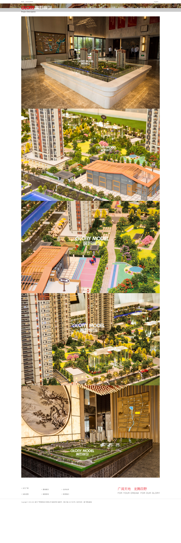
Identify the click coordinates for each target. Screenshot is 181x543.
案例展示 (46, 489)
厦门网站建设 (88, 502)
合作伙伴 (66, 489)
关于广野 (26, 488)
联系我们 (66, 494)
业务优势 (26, 494)
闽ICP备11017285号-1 (69, 502)
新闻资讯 (46, 494)
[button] (156, 7)
